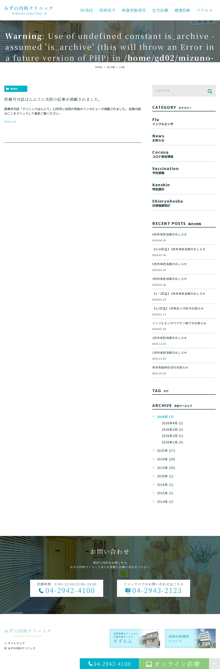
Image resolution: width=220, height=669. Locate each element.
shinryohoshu (184, 202)
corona (184, 153)
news (14, 88)
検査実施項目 (134, 10)
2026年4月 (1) (172, 423)
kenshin (184, 186)
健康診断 (182, 10)
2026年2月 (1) (172, 436)
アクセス (205, 10)
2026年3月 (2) (172, 429)
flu (184, 121)
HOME (87, 10)
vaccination (184, 169)
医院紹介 (107, 10)
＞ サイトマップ (14, 643)
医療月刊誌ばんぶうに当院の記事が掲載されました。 (53, 99)
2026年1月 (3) (172, 442)
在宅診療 (160, 10)
